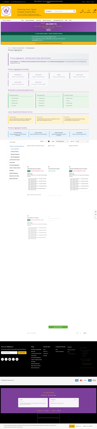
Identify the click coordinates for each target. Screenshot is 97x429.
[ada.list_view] (46, 141)
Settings (72, 426)
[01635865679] (5, 2)
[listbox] (82, 141)
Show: (53, 141)
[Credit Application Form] (58, 20)
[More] (66, 20)
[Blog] (70, 20)
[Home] (22, 20)
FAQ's (83, 1)
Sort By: (72, 141)
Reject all (78, 426)
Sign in (81, 12)
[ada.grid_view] (48, 141)
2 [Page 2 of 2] (80, 333)
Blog (92, 1)
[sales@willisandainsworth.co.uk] (18, 2)
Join (85, 12)
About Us (88, 1)
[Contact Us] (38, 20)
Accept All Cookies (87, 426)
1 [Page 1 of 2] (77, 333)
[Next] (85, 333)
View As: (42, 141)
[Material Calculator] (47, 20)
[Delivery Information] (30, 20)
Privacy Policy (20, 427)
